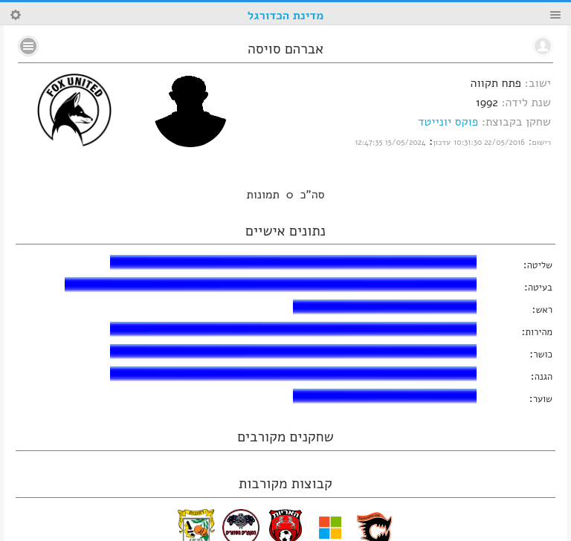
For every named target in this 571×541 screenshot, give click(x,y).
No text (28, 46)
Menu (555, 15)
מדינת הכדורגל (285, 15)
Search (16, 15)
